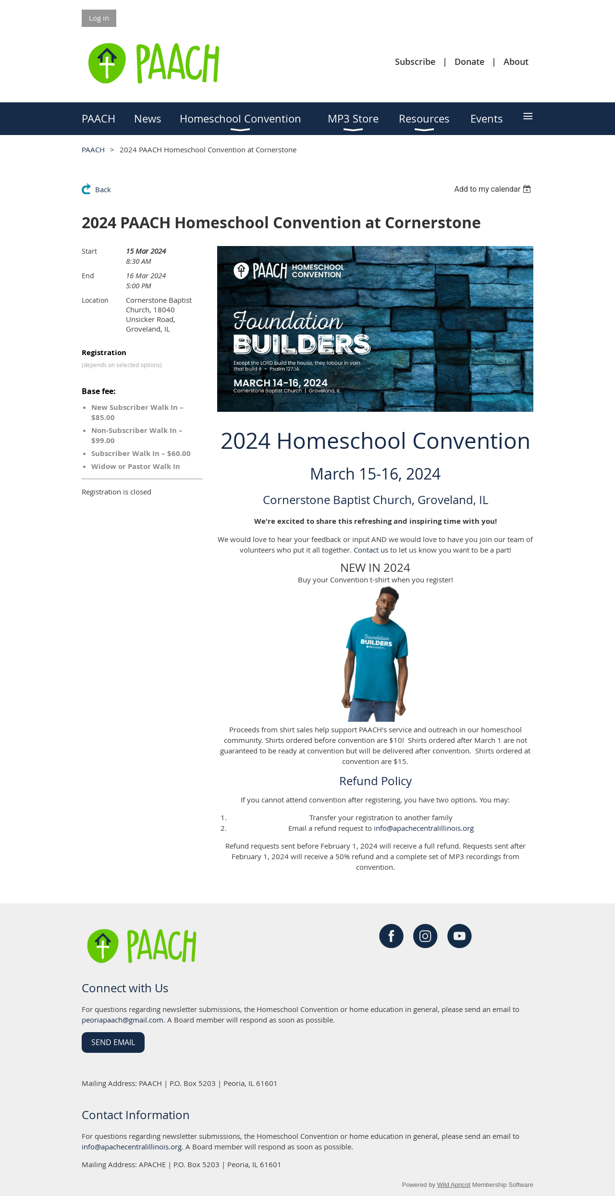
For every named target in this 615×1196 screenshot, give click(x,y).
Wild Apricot (453, 1184)
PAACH (93, 149)
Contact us (371, 550)
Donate (469, 61)
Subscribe (415, 61)
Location (95, 300)
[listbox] (493, 189)
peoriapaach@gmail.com (122, 1019)
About (516, 61)
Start (89, 251)
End (88, 275)
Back (103, 189)
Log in (99, 18)
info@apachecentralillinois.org (424, 828)
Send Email (113, 1042)
